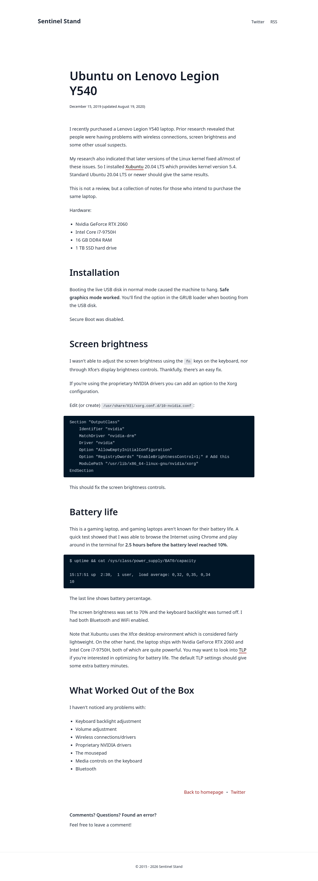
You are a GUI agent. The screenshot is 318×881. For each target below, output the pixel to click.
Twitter (257, 22)
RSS (273, 22)
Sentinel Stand (59, 21)
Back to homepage (203, 792)
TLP (242, 650)
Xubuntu (134, 167)
